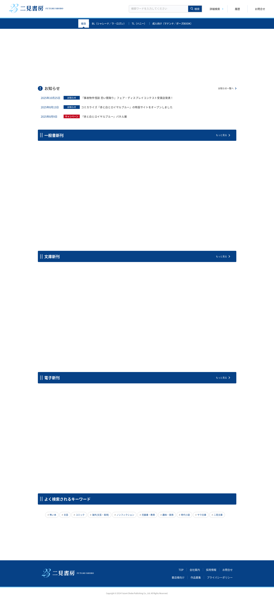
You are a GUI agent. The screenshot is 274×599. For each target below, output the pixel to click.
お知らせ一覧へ (226, 88)
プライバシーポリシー (220, 577)
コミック (80, 514)
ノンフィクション (125, 514)
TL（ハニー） (139, 23)
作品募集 (196, 577)
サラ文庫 (201, 514)
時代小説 (185, 514)
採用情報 (211, 569)
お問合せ (260, 9)
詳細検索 (215, 9)
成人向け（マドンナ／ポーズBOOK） (172, 23)
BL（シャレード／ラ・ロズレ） (109, 23)
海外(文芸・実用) (100, 514)
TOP (181, 569)
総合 (83, 23)
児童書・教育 (148, 514)
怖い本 (53, 514)
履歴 (237, 9)
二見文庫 (218, 514)
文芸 (66, 514)
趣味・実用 (167, 514)
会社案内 (195, 569)
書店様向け (178, 577)
